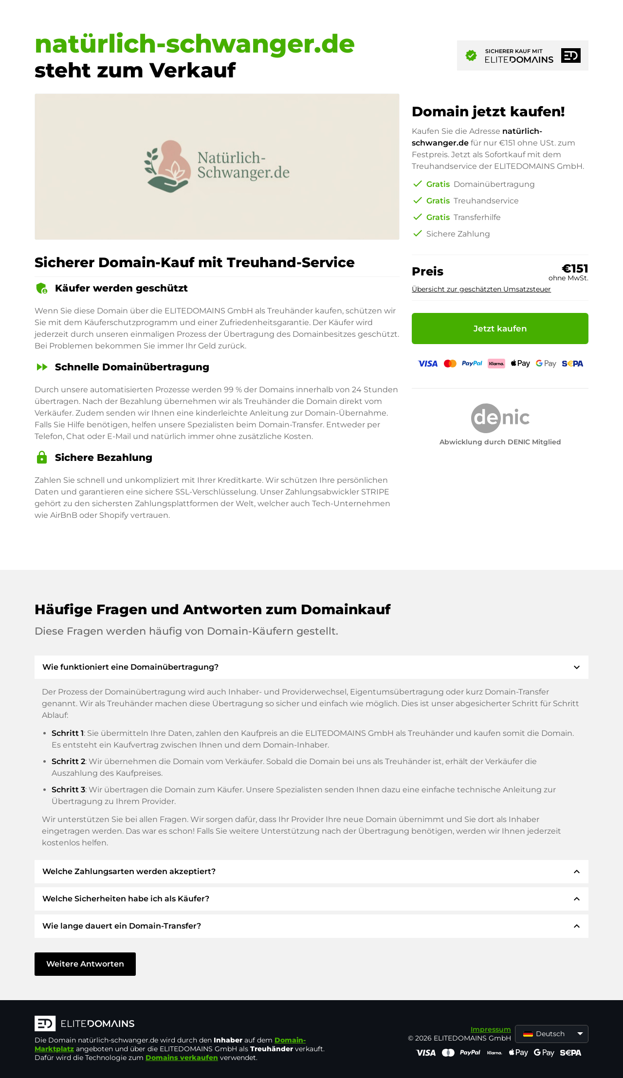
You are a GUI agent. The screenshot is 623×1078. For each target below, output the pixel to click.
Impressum (491, 1029)
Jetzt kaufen (500, 328)
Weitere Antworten (85, 963)
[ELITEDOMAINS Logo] (181, 1024)
